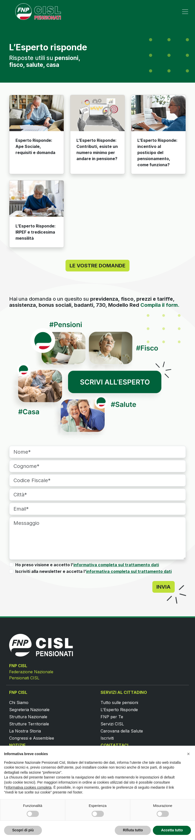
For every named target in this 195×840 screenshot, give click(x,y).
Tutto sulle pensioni (119, 702)
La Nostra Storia (25, 731)
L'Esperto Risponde (119, 709)
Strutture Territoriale (29, 723)
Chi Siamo (18, 702)
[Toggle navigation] (185, 12)
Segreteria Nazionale (29, 709)
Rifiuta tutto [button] (133, 830)
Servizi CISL (112, 723)
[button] (188, 754)
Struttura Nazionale (28, 716)
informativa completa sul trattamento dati (116, 564)
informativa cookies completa (29, 787)
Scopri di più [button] (23, 830)
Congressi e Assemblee (31, 738)
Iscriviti (107, 738)
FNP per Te (112, 716)
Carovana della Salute (122, 731)
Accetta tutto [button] (172, 830)
